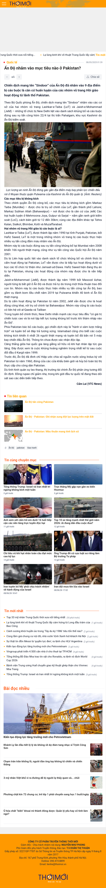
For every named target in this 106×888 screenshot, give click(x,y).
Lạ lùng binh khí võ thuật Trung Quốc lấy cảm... (74, 54)
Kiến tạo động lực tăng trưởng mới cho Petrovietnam (42, 646)
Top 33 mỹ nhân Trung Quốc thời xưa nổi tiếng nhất (43, 617)
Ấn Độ (11, 448)
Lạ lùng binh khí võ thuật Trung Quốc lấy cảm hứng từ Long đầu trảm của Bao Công (54, 624)
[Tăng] (19, 77)
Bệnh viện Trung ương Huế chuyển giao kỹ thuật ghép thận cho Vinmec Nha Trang (54, 667)
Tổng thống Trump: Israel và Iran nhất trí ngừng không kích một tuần (51, 674)
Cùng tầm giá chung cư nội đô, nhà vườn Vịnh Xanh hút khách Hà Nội (52, 636)
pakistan (21, 448)
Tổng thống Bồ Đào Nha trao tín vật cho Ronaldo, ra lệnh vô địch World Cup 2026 (54, 658)
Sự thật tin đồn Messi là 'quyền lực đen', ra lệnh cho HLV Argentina (50, 641)
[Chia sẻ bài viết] (93, 77)
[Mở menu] (4, 3)
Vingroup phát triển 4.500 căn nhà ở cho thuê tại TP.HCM (45, 651)
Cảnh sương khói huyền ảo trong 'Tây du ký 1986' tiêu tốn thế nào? (50, 631)
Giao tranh (32, 448)
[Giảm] (7, 77)
